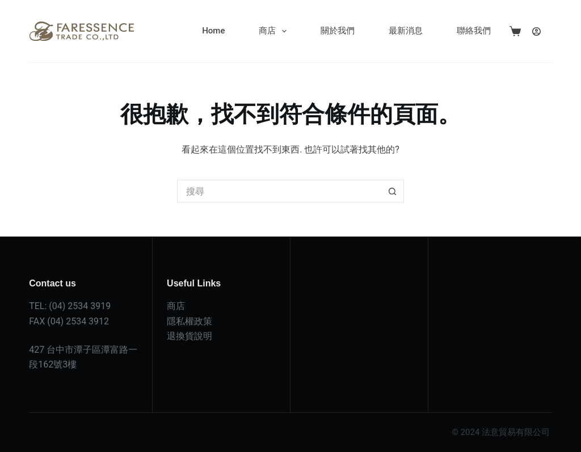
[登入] (536, 31)
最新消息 (406, 31)
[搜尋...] (279, 191)
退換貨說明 (189, 336)
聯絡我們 (474, 31)
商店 (275, 31)
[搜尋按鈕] (392, 191)
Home (213, 31)
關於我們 (338, 31)
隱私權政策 (189, 321)
